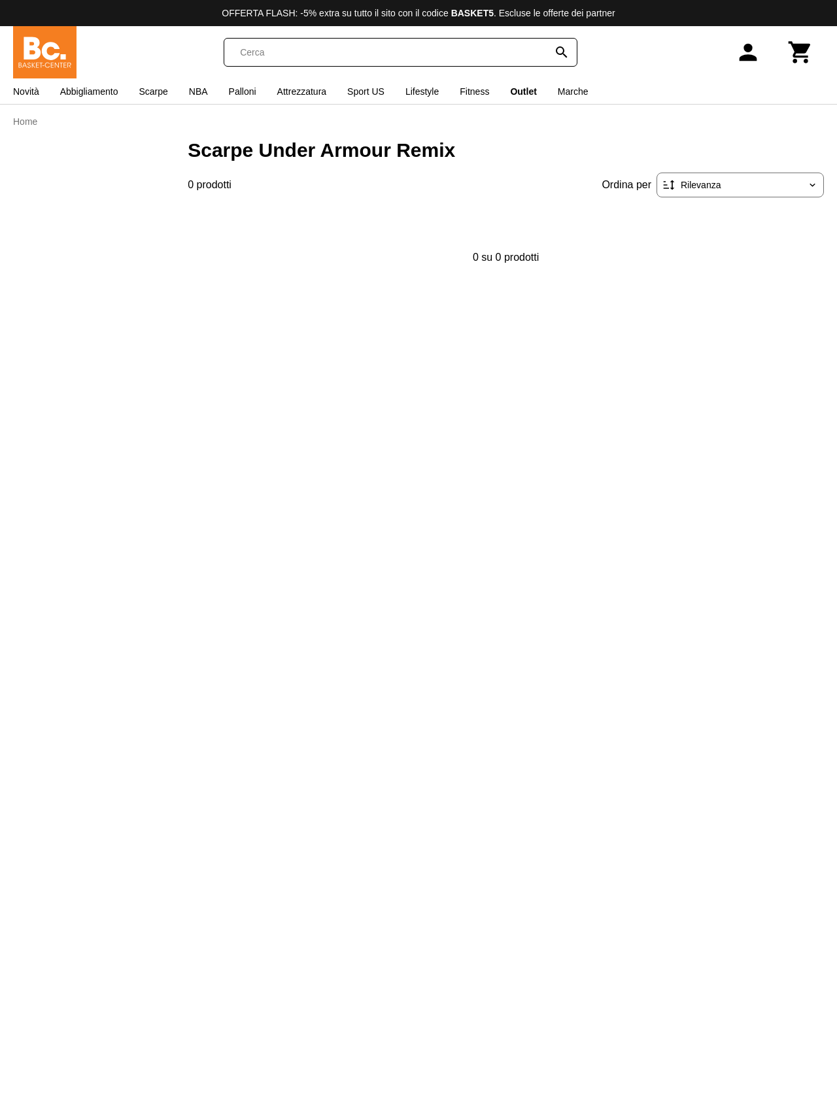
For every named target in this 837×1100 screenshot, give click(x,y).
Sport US (365, 91)
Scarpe (153, 91)
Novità (26, 91)
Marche (573, 91)
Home (25, 121)
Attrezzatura (301, 91)
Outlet (523, 91)
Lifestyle (422, 91)
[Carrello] (800, 52)
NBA (198, 91)
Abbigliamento (89, 91)
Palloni (242, 91)
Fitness (474, 91)
